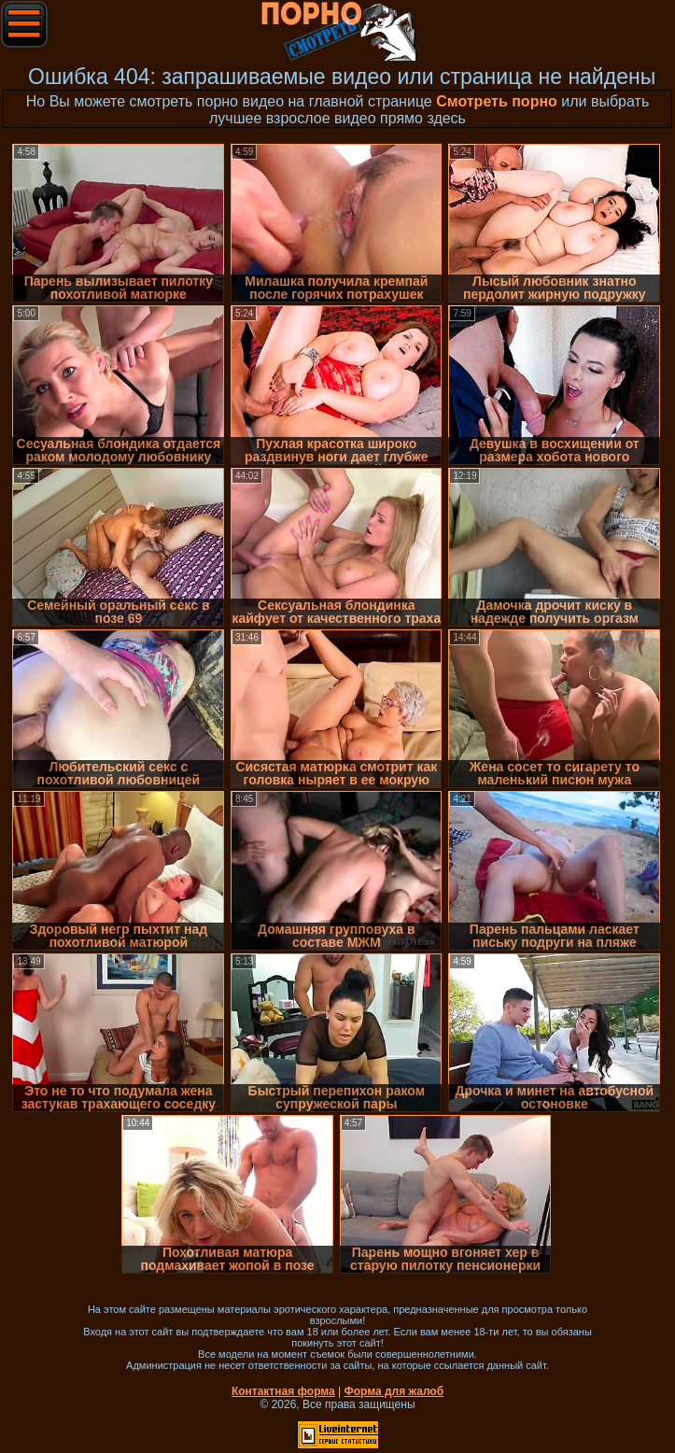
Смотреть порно (496, 101)
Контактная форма (283, 1391)
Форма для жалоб (394, 1391)
